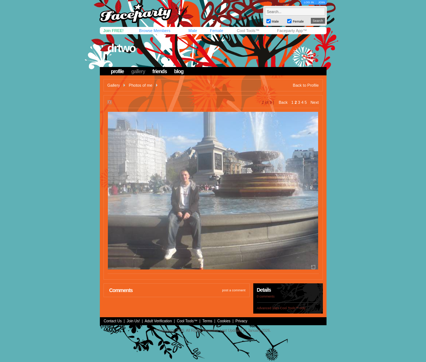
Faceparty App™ (292, 30)
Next (314, 102)
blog (179, 71)
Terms (207, 321)
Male (192, 30)
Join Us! (133, 321)
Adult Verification (158, 321)
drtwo (121, 48)
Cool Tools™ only (293, 308)
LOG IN (309, 2)
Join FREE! (113, 30)
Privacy (241, 321)
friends (159, 71)
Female (216, 30)
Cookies (223, 321)
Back (283, 102)
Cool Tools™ (248, 30)
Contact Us (113, 321)
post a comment (233, 290)
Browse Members (155, 30)
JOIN (321, 2)
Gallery (114, 85)
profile (117, 71)
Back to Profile (306, 85)
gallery (138, 71)
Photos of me (140, 85)
